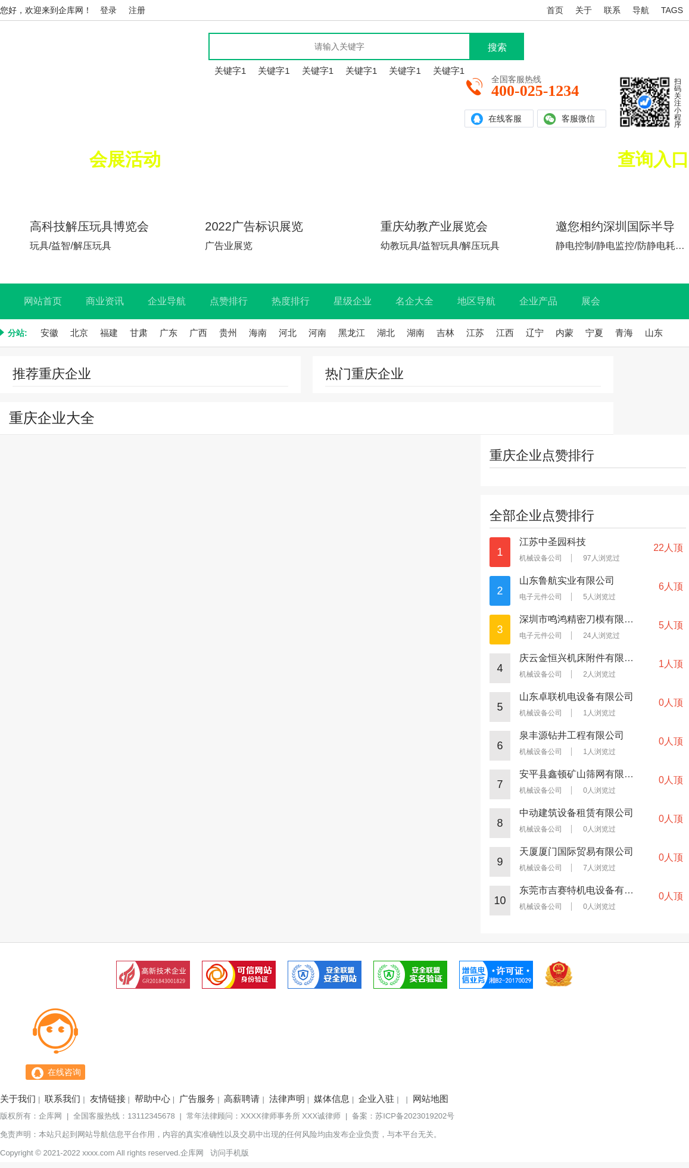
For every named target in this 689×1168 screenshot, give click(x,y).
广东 (168, 333)
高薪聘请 (242, 1099)
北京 (79, 333)
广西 (198, 333)
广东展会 (36, 189)
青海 (624, 333)
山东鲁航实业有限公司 (567, 580)
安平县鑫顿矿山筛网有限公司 (577, 774)
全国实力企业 (599, 159)
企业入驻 (376, 1099)
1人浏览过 (599, 713)
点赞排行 (229, 301)
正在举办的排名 (98, 159)
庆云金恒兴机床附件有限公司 (577, 658)
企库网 (50, 1115)
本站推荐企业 (653, 189)
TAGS (672, 10)
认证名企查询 (568, 189)
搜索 (497, 47)
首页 (555, 10)
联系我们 (62, 1099)
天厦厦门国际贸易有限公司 (576, 851)
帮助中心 (152, 1099)
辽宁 (535, 333)
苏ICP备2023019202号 (414, 1115)
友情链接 (108, 1099)
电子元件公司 (540, 597)
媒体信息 (332, 1099)
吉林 (445, 333)
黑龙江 (351, 333)
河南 (317, 333)
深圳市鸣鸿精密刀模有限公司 (577, 619)
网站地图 (430, 1099)
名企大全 (414, 301)
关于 (583, 10)
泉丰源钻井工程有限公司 (571, 735)
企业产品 (538, 301)
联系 (612, 10)
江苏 (475, 333)
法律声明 (287, 1099)
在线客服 (496, 118)
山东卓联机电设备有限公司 (576, 697)
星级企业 (352, 301)
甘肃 (139, 333)
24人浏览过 (601, 635)
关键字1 (230, 71)
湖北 (386, 333)
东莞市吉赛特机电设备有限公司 (577, 890)
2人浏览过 (599, 674)
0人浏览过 (599, 790)
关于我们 (18, 1099)
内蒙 (564, 333)
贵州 (228, 333)
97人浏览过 (601, 558)
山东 (654, 333)
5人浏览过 (599, 597)
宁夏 (594, 333)
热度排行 (291, 301)
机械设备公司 (540, 558)
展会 (590, 301)
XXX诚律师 (321, 1115)
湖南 (416, 333)
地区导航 (476, 301)
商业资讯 (105, 301)
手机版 (237, 1152)
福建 (109, 333)
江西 (505, 333)
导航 (640, 10)
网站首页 (43, 301)
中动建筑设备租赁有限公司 (576, 813)
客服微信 (569, 118)
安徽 (49, 333)
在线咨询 (64, 1072)
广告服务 (197, 1099)
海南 (258, 333)
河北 (288, 333)
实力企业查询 (483, 189)
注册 (137, 10)
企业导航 (167, 301)
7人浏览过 (599, 868)
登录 (108, 10)
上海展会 (120, 189)
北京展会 (205, 189)
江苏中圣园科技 (552, 542)
